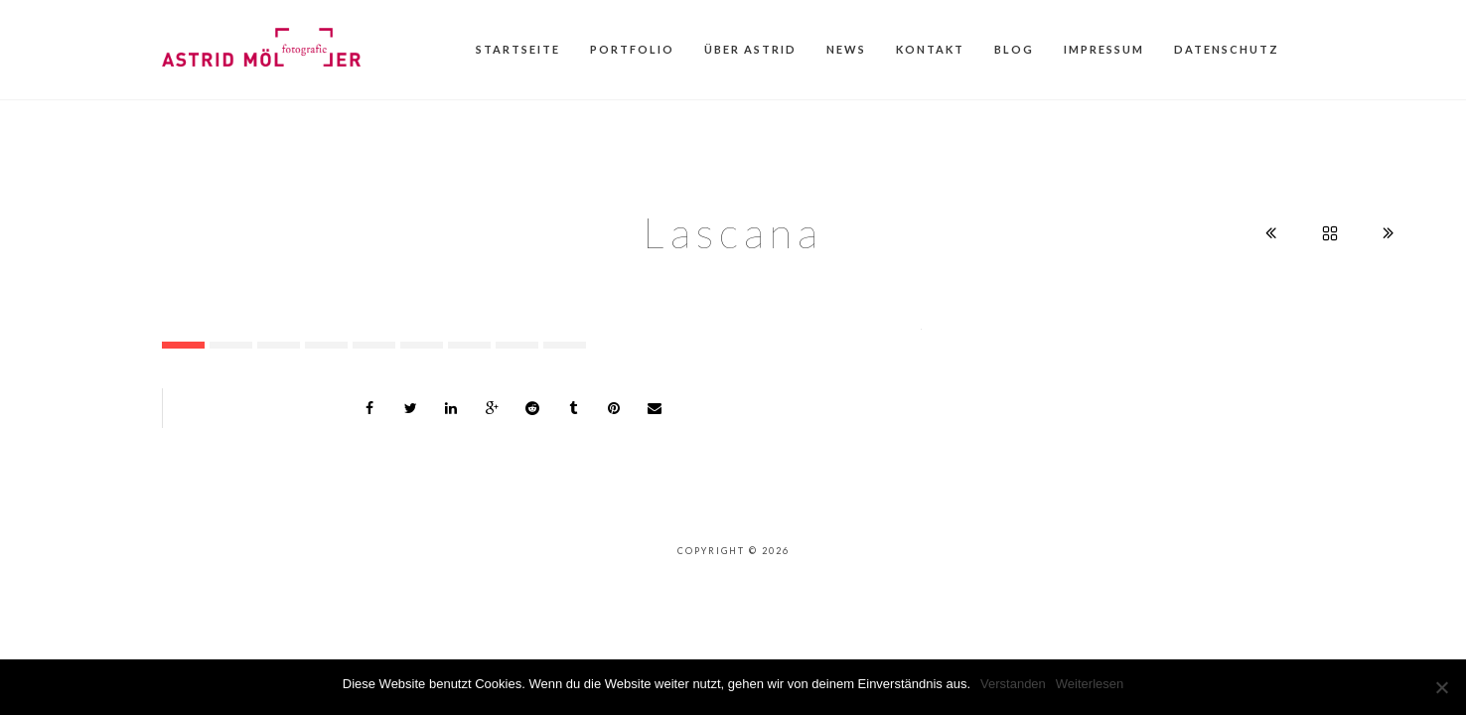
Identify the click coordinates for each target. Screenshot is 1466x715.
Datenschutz (1226, 49)
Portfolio (632, 49)
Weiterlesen (1089, 683)
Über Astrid (750, 49)
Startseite (518, 49)
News (846, 49)
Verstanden (1013, 683)
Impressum (1104, 49)
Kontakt (930, 49)
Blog (1014, 49)
